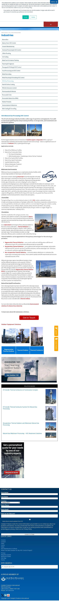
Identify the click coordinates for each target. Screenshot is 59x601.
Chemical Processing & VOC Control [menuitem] (11, 50)
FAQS (2, 544)
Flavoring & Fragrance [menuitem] (8, 64)
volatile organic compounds (35, 140)
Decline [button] (33, 17)
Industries (4, 32)
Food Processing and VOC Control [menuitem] (11, 71)
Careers (3, 540)
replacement (7, 225)
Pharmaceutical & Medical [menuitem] (9, 91)
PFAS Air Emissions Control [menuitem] (9, 88)
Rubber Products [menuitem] (6, 102)
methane (10, 143)
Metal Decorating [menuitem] (6, 74)
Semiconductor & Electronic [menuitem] (9, 105)
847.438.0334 (10, 591)
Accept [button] (25, 17)
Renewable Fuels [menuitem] (7, 95)
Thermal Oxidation (23, 226)
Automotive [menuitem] (5, 39)
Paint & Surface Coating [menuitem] (8, 84)
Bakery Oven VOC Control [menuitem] (9, 43)
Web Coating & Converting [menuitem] (9, 109)
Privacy (3, 553)
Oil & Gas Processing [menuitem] (7, 81)
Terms (3, 560)
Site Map (3, 559)
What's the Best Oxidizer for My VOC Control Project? (16, 551)
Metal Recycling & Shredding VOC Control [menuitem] (13, 77)
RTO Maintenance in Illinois (9, 549)
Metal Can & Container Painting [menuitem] (10, 60)
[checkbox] (29, 521)
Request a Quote (6, 555)
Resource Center (6, 557)
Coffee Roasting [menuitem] (6, 53)
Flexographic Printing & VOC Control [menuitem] (11, 67)
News (2, 547)
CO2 (34, 200)
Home (3, 546)
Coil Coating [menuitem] (5, 57)
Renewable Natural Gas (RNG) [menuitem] (10, 98)
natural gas (20, 176)
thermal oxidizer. (25, 298)
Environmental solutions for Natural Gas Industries (20, 305)
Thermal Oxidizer (22, 350)
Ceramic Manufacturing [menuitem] (8, 46)
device (30, 216)
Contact (3, 542)
